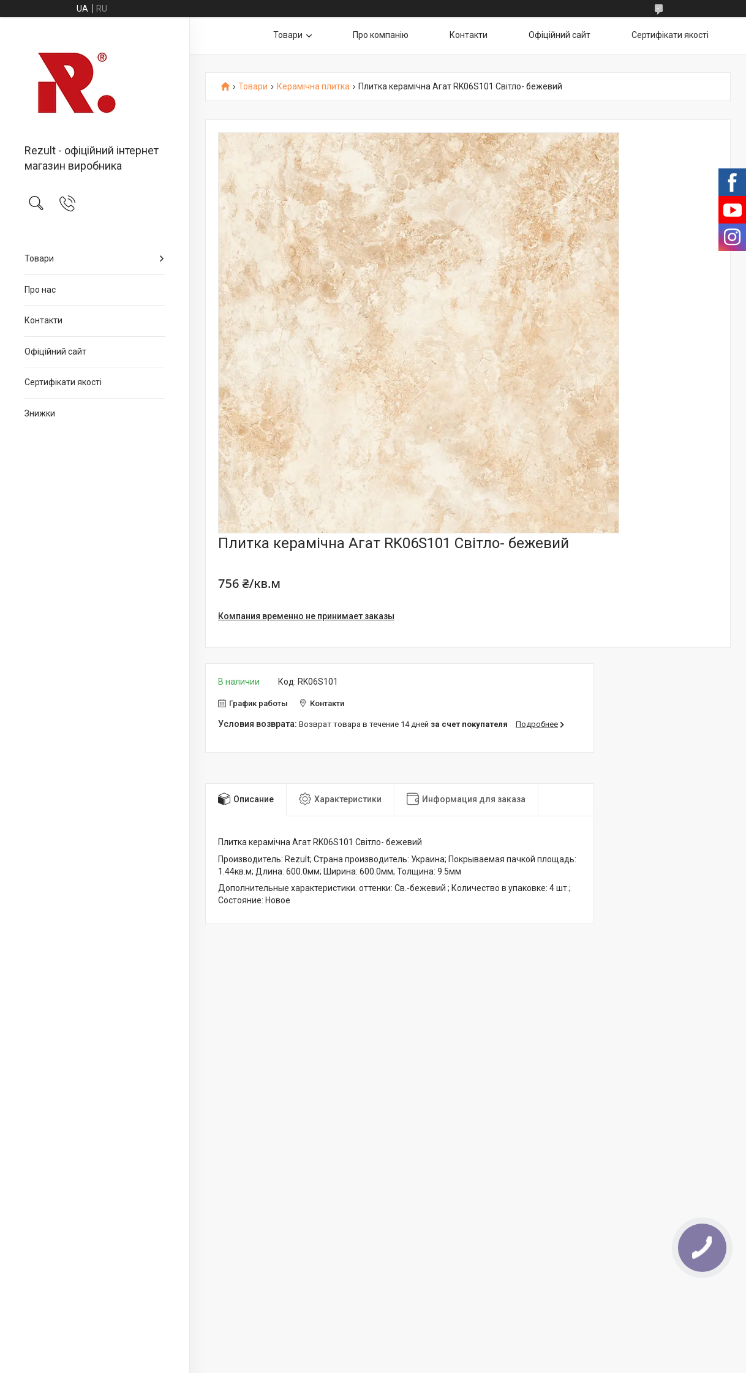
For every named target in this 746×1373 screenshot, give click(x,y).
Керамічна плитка (313, 86)
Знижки (39, 413)
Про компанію (381, 35)
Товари (39, 258)
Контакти (43, 320)
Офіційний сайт (55, 351)
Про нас (40, 290)
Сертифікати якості (63, 382)
